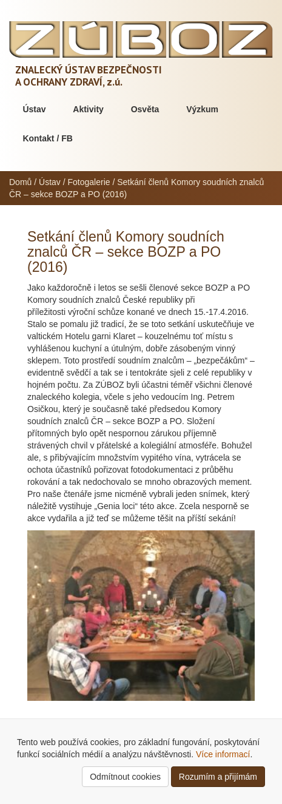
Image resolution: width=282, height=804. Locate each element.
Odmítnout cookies (125, 777)
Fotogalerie (89, 182)
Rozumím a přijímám (218, 777)
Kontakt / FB (47, 138)
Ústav (33, 109)
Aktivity (88, 109)
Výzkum (202, 109)
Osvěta (145, 109)
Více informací (223, 754)
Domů (20, 182)
